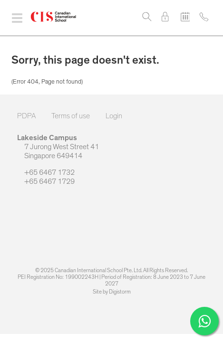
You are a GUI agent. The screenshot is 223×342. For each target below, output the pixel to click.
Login (114, 116)
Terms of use (70, 116)
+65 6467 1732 (46, 172)
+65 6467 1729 (46, 181)
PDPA (26, 116)
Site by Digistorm (112, 291)
